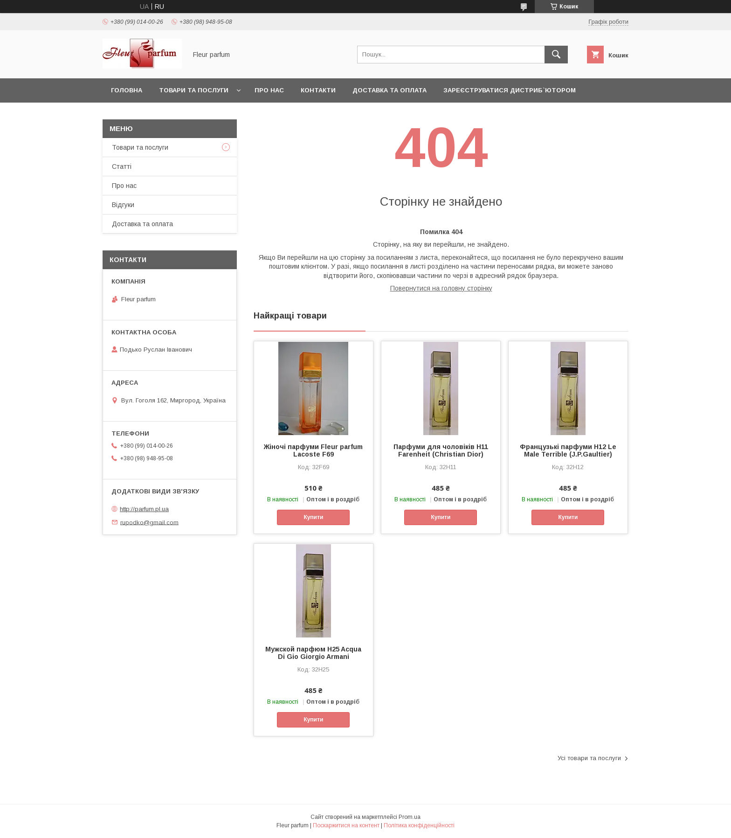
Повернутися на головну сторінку (441, 288)
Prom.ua (410, 817)
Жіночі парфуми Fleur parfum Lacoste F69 (313, 450)
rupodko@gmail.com (149, 522)
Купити (313, 517)
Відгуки (123, 204)
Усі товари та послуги (589, 758)
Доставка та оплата (389, 90)
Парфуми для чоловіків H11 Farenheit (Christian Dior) (440, 450)
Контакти (318, 90)
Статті (121, 166)
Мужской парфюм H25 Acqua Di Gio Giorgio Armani (313, 652)
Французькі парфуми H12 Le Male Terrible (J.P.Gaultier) (568, 450)
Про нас (269, 90)
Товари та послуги (193, 90)
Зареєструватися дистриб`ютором (509, 90)
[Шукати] (556, 54)
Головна (126, 90)
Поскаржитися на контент (346, 825)
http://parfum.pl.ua (144, 509)
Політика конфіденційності (419, 825)
